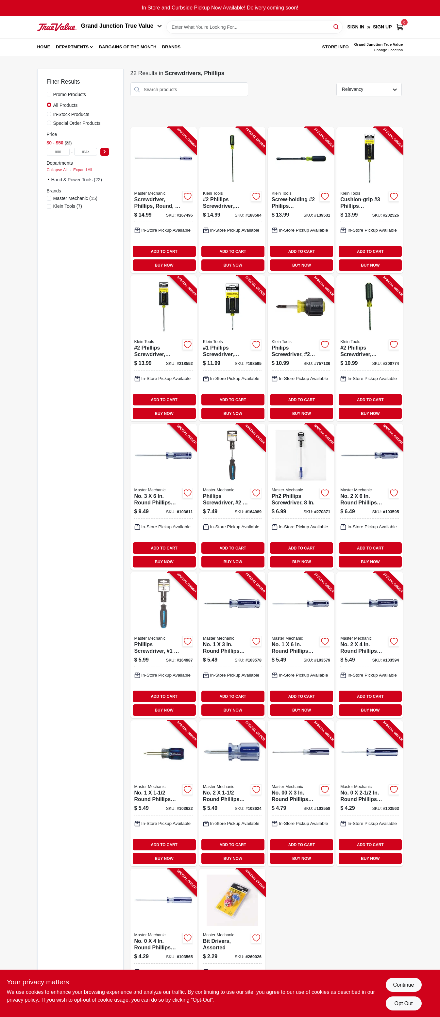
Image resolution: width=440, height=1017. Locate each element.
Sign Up (382, 26)
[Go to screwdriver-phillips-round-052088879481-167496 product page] (163, 200)
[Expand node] (49, 179)
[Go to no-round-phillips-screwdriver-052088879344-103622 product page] (163, 793)
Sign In (355, 26)
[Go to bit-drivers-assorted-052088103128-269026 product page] (232, 942)
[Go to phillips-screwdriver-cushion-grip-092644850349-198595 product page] (232, 348)
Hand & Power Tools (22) (76, 179)
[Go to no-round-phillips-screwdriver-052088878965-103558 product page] (301, 793)
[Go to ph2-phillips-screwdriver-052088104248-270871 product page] (301, 497)
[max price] (85, 152)
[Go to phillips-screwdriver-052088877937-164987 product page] (163, 645)
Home (43, 46)
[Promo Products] (49, 94)
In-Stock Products (71, 114)
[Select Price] (104, 152)
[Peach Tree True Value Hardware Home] (56, 27)
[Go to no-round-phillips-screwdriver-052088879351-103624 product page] (232, 793)
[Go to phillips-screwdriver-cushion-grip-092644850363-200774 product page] (369, 348)
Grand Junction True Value (121, 26)
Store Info (335, 46)
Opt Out (403, 1003)
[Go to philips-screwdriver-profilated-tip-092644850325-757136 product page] (301, 348)
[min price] (58, 152)
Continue (403, 985)
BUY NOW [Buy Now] (164, 265)
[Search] (336, 26)
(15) (75, 198)
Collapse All (57, 170)
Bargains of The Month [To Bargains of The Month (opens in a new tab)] (128, 46)
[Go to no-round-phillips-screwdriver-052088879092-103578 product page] (232, 645)
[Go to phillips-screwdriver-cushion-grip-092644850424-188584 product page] (232, 200)
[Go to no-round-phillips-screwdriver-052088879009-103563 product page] (369, 793)
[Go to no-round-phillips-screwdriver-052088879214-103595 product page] (369, 497)
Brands (171, 46)
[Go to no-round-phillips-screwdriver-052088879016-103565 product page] (163, 942)
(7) (67, 206)
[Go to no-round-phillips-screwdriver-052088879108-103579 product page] (301, 645)
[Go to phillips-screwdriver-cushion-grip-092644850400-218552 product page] (163, 348)
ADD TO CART (164, 251)
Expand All (82, 170)
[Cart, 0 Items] (400, 27)
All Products (65, 105)
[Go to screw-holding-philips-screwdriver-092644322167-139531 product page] (301, 200)
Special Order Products (77, 123)
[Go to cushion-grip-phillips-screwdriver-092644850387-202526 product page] (369, 200)
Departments (72, 46)
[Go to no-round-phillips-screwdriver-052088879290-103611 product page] (163, 497)
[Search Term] (254, 27)
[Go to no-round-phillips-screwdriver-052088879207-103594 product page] (369, 645)
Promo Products (69, 94)
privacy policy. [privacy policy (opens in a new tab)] (23, 1000)
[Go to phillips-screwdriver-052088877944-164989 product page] (232, 497)
